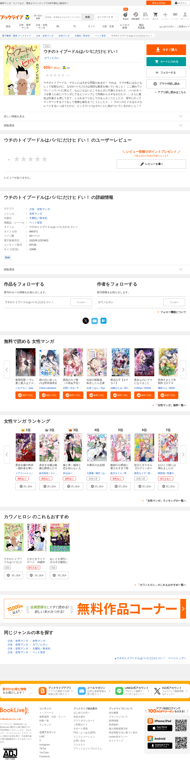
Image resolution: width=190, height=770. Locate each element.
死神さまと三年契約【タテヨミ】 (167, 383)
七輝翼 (90, 473)
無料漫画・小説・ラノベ (52, 716)
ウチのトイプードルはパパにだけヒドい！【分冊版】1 (13, 563)
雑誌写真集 (141, 26)
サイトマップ (116, 740)
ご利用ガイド (183, 26)
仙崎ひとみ (116, 388)
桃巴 (98, 473)
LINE (42, 736)
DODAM (148, 388)
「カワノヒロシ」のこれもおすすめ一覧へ (161, 584)
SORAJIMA (130, 388)
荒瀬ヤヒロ (173, 473)
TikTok (42, 748)
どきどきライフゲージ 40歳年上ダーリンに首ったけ (36, 563)
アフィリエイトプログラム (87, 748)
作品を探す (79, 716)
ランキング (45, 724)
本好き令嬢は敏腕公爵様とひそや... (48, 468)
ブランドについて (118, 716)
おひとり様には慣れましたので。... (167, 468)
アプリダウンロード (84, 720)
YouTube (44, 752)
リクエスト (79, 744)
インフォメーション (84, 736)
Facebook (44, 756)
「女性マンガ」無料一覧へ (170, 405)
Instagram (44, 744)
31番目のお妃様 (96, 465)
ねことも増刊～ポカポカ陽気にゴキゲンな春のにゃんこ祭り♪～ (59, 563)
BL (58, 26)
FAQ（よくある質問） (85, 732)
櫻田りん (162, 388)
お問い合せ (79, 740)
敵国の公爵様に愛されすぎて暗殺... (119, 468)
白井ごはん (93, 388)
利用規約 (113, 724)
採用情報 (113, 720)
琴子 (126, 473)
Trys (102, 388)
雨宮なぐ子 (140, 473)
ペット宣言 (35, 222)
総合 (8, 26)
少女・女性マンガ (42, 26)
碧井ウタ (152, 473)
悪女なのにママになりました (143, 381)
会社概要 (113, 712)
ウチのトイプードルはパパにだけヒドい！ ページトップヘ (150, 658)
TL (74, 26)
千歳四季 (81, 388)
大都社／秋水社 (38, 218)
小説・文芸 (108, 26)
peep (31, 388)
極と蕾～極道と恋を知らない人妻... (72, 468)
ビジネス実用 (124, 26)
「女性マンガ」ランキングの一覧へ (165, 500)
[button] (25, 395)
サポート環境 (80, 728)
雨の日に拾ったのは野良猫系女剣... (48, 383)
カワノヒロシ (52, 57)
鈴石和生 (44, 473)
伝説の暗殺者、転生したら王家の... (96, 383)
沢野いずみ (69, 388)
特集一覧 (44, 720)
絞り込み (38, 17)
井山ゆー (67, 473)
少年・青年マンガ (25, 26)
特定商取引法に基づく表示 (123, 732)
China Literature (47, 388)
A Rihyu (138, 388)
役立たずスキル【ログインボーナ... (143, 468)
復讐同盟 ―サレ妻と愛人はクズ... (25, 381)
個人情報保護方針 (118, 728)
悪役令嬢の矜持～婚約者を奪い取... (24, 468)
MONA (172, 388)
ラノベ (91, 26)
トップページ (46, 712)
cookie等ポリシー (118, 736)
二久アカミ (21, 388)
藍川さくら (116, 473)
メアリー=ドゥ (23, 473)
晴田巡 (161, 473)
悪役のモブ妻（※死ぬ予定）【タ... (72, 383)
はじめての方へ (167, 26)
